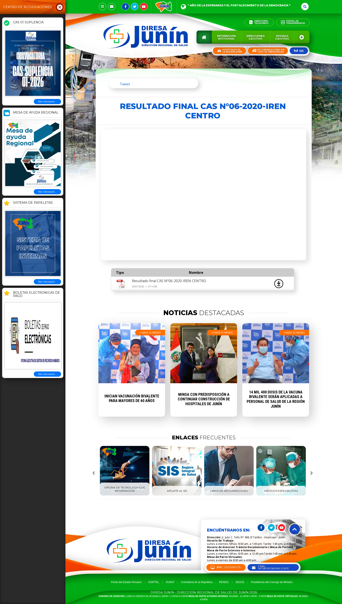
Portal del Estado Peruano (126, 582)
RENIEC (224, 582)
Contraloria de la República (197, 582)
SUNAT (170, 582)
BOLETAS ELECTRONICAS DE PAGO (36, 294)
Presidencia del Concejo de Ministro (271, 582)
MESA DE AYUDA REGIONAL (35, 112)
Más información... (47, 101)
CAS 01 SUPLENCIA (28, 22)
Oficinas (282, 37)
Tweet (125, 84)
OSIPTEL (153, 582)
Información (226, 37)
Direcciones (255, 37)
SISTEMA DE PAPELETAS (33, 203)
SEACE (240, 582)
